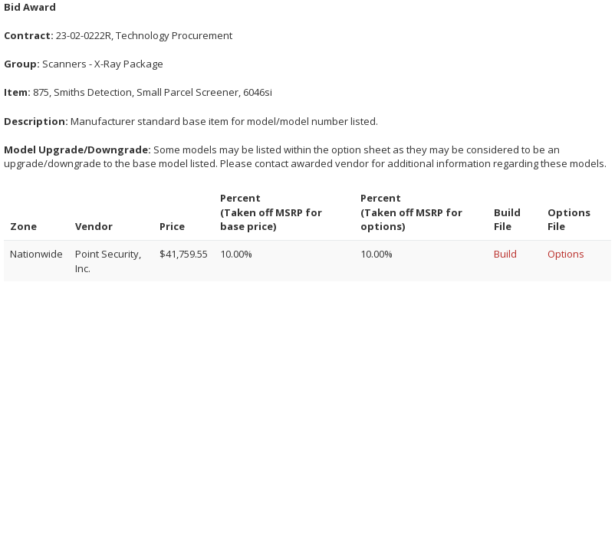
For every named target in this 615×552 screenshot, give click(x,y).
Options (566, 254)
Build (505, 254)
